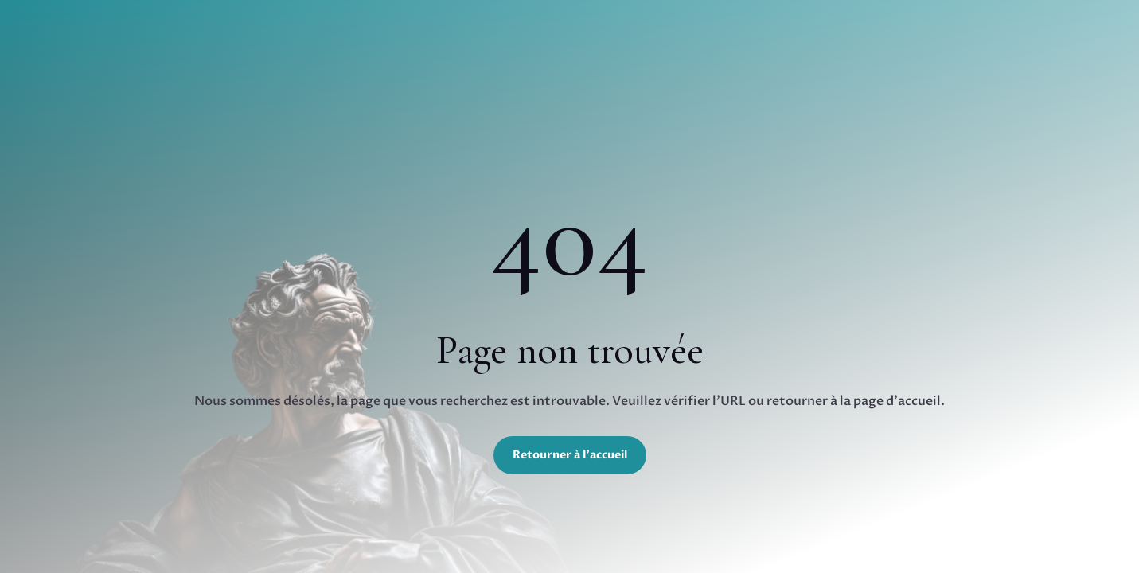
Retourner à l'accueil (570, 454)
